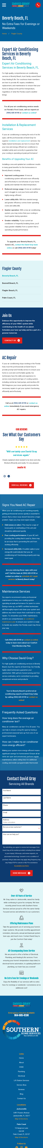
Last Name (7, 798)
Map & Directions (21, 1119)
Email (5, 812)
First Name (7, 790)
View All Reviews (21, 485)
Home (21, 1058)
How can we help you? (11, 834)
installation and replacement (19, 141)
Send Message (21, 873)
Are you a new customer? (12, 827)
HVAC (21, 1067)
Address (6, 820)
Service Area (21, 1085)
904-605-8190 (21, 1015)
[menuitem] (21, 275)
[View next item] (9, 476)
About (21, 1062)
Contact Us (12, 340)
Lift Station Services (21, 1080)
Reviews (21, 1089)
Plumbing (21, 1072)
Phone (5, 805)
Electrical (21, 1076)
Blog (21, 1094)
